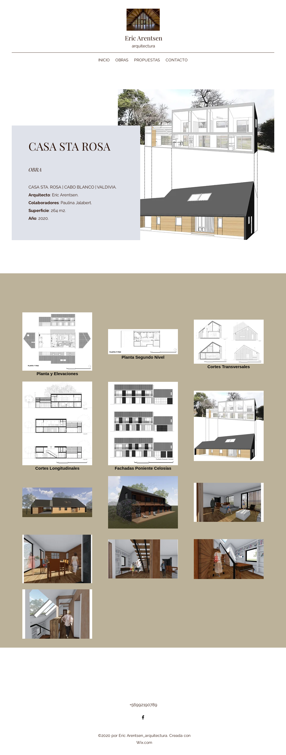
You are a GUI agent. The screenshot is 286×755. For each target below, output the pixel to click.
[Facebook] (143, 717)
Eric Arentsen (143, 38)
